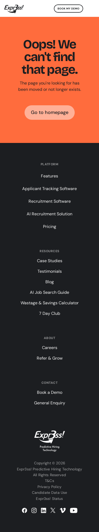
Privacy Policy (49, 486)
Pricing (49, 226)
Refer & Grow (50, 358)
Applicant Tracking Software (49, 188)
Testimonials (49, 271)
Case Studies (49, 260)
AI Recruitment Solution (49, 214)
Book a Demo (49, 392)
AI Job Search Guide (49, 292)
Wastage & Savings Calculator (50, 303)
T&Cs (49, 480)
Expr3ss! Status (49, 498)
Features (49, 176)
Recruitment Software (50, 201)
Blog (49, 282)
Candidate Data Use (49, 492)
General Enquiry (49, 403)
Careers (49, 347)
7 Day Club (49, 313)
